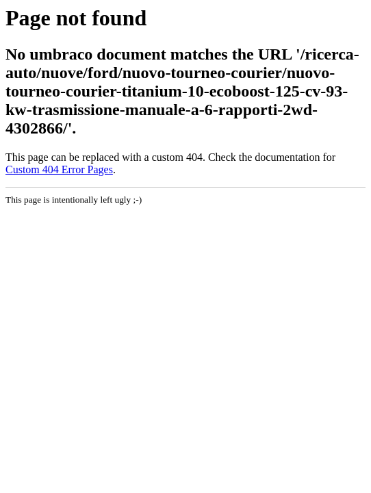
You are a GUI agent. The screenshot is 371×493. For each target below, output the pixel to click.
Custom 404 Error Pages (59, 169)
